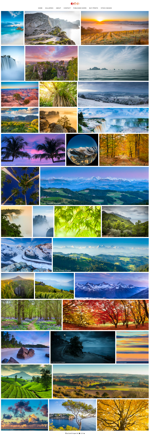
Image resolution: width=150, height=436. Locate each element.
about (58, 8)
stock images (106, 8)
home (40, 8)
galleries (49, 8)
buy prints (93, 8)
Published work (80, 8)
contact (67, 8)
